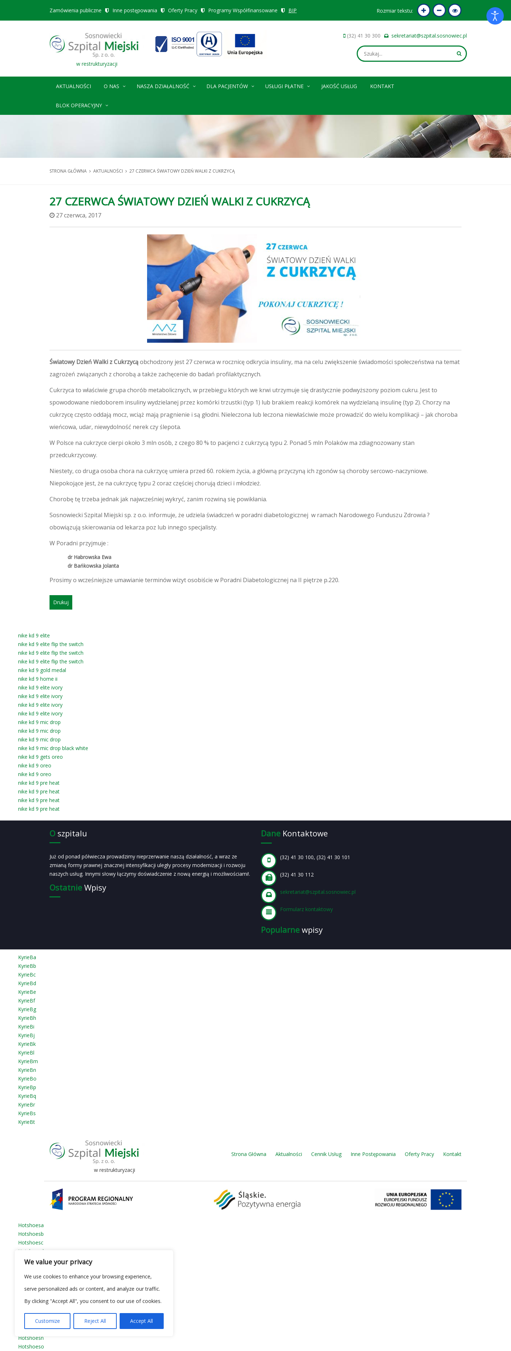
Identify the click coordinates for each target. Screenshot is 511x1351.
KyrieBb (27, 965)
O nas (115, 85)
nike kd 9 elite (34, 635)
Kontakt (382, 86)
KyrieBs (27, 1113)
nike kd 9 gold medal (42, 670)
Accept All (141, 1320)
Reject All (95, 1320)
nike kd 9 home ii (37, 678)
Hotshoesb (31, 1233)
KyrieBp (27, 1087)
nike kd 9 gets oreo (40, 756)
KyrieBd (27, 983)
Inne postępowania (134, 10)
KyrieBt (26, 1121)
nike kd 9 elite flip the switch (50, 644)
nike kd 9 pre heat (39, 782)
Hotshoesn (31, 1337)
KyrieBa (27, 957)
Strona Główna (248, 1154)
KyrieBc (27, 974)
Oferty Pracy (182, 10)
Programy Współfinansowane (243, 10)
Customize (47, 1320)
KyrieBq (27, 1095)
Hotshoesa (31, 1225)
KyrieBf (26, 1000)
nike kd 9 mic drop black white (53, 748)
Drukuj (61, 602)
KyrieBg (27, 1009)
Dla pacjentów (230, 85)
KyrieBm (28, 1061)
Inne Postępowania (373, 1154)
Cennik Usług (326, 1154)
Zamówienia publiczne (76, 10)
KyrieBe (27, 991)
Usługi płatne (288, 85)
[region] (93, 1293)
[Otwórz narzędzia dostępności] (495, 16)
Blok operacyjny (82, 104)
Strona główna (68, 171)
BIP (292, 10)
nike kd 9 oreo (34, 765)
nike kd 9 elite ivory (40, 687)
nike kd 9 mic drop (39, 722)
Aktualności (73, 86)
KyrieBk (27, 1043)
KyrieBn (27, 1069)
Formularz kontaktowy (306, 909)
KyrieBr (26, 1104)
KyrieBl (26, 1052)
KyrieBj (26, 1035)
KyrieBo (27, 1078)
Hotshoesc (30, 1242)
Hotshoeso (31, 1346)
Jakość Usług (339, 86)
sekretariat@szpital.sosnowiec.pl (429, 35)
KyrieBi (26, 1026)
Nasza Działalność (167, 85)
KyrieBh (27, 1017)
